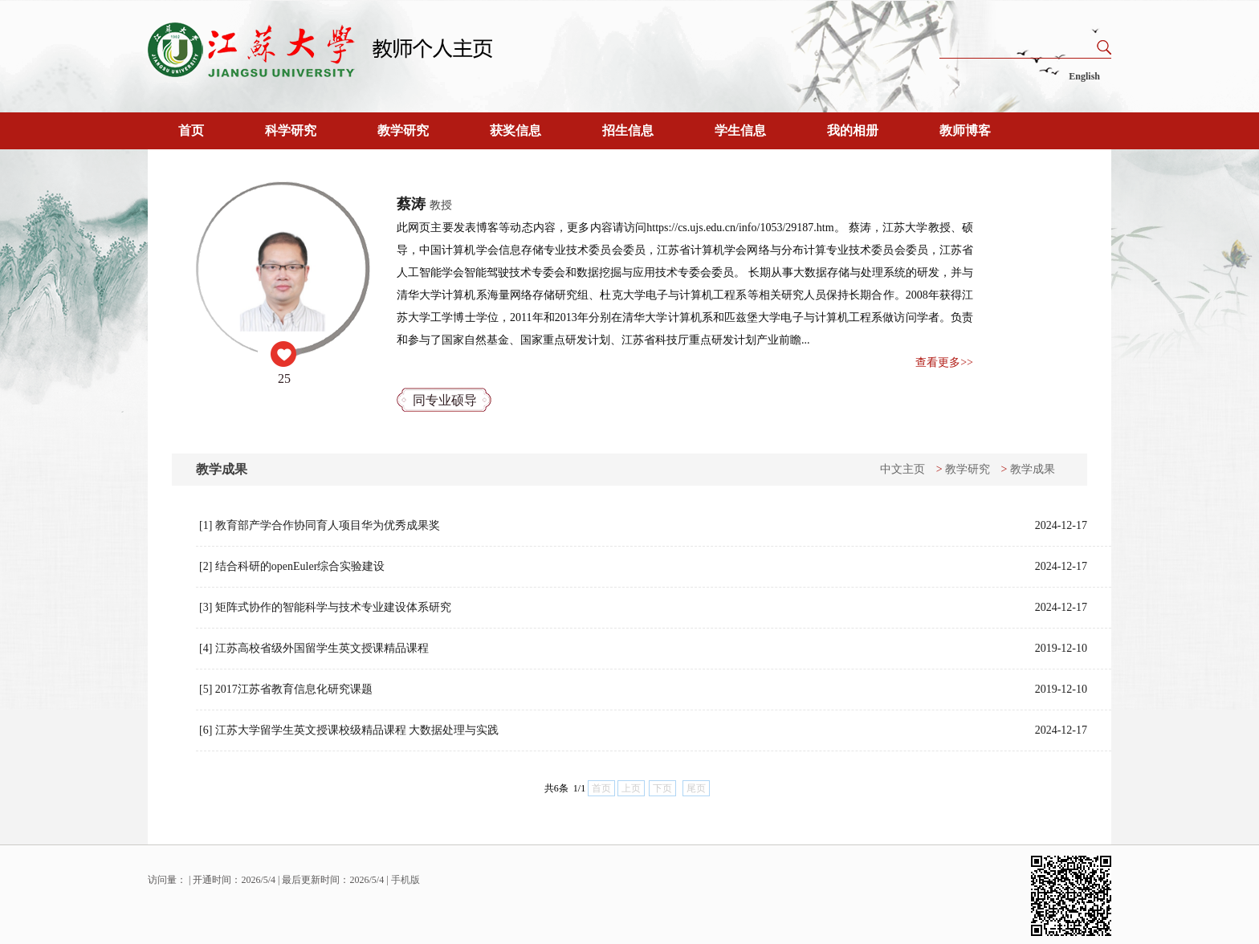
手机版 (405, 879)
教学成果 (1032, 469)
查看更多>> (944, 362)
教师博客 (965, 130)
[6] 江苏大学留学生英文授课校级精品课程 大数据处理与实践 (643, 730)
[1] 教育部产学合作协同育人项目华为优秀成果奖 (643, 526)
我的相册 (852, 130)
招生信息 (628, 130)
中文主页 (902, 469)
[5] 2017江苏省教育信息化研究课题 (643, 689)
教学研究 (403, 130)
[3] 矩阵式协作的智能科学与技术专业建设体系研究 (643, 608)
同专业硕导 (445, 400)
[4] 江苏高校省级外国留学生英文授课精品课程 (643, 649)
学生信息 (740, 130)
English (1084, 76)
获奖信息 (515, 130)
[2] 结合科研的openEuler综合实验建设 (643, 567)
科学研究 (290, 130)
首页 (191, 130)
